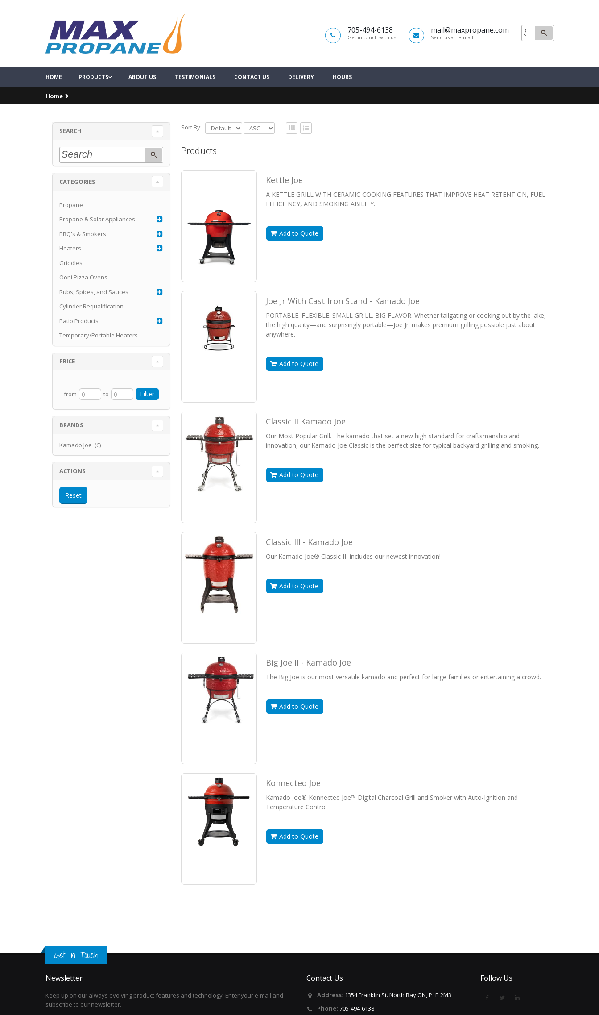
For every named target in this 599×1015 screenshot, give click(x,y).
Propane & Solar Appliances (97, 236)
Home (53, 93)
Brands (71, 441)
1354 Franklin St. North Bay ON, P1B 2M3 (398, 995)
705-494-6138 (356, 1008)
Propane (71, 221)
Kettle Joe (284, 196)
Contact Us (251, 93)
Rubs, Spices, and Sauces (93, 308)
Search (70, 147)
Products (93, 93)
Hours (342, 93)
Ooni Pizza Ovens (83, 294)
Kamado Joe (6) (80, 461)
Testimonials (195, 93)
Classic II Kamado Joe (306, 437)
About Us (142, 93)
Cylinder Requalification (91, 323)
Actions (72, 487)
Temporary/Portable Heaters (98, 352)
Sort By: (191, 143)
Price (67, 378)
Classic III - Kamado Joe (309, 558)
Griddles (71, 279)
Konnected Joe (293, 799)
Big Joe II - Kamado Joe (308, 678)
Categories (77, 198)
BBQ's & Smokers (82, 250)
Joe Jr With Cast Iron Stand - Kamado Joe (343, 317)
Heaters (70, 265)
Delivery (301, 93)
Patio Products (79, 337)
